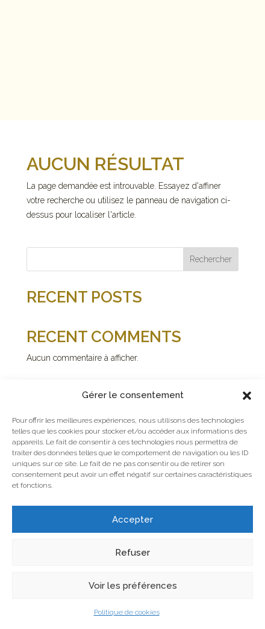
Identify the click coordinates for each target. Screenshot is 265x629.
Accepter (132, 519)
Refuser (132, 552)
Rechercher (211, 259)
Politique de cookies (127, 612)
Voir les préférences (133, 585)
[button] (247, 396)
